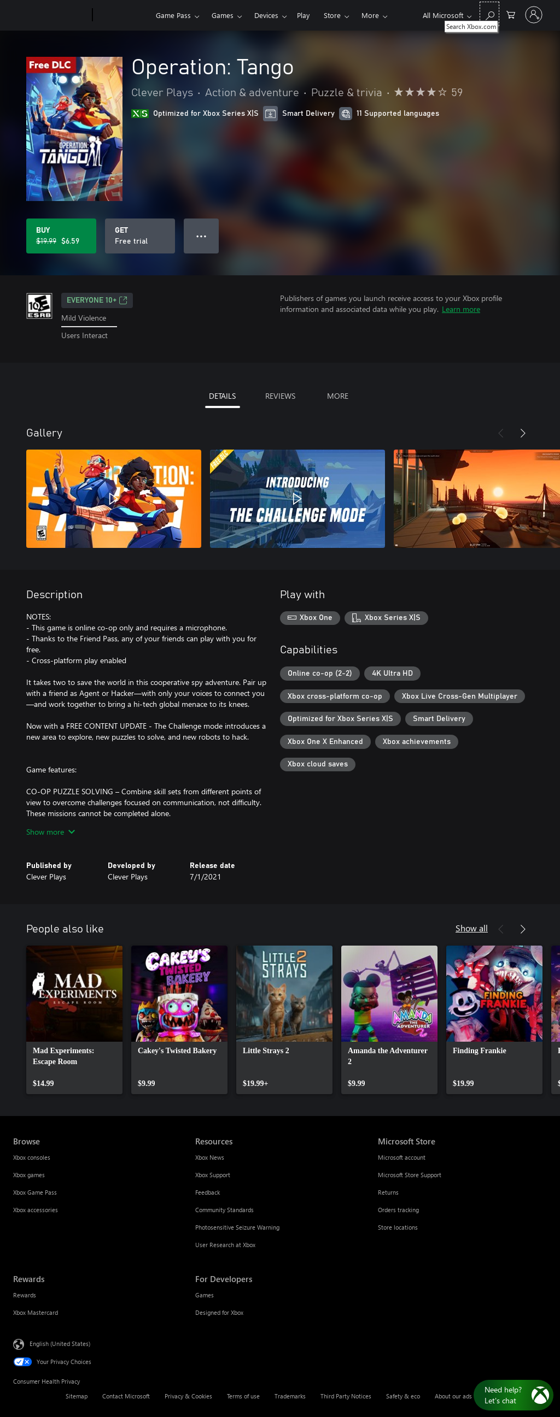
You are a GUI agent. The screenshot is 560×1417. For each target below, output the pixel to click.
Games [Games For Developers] (204, 1294)
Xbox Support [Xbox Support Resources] (212, 1174)
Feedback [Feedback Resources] (207, 1192)
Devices (266, 15)
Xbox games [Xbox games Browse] (29, 1174)
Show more (50, 831)
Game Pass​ (173, 15)
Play (303, 15)
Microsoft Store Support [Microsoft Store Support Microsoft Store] (409, 1174)
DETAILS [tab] (222, 396)
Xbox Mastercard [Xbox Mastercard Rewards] (35, 1312)
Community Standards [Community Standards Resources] (224, 1209)
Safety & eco (403, 1396)
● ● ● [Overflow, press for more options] (201, 236)
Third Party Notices (345, 1396)
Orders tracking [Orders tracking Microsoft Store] (398, 1209)
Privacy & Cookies (188, 1396)
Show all (472, 928)
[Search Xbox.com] (489, 14)
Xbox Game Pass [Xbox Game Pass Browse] (35, 1192)
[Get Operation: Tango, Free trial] (140, 236)
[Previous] (501, 433)
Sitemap (77, 1396)
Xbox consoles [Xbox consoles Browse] (31, 1157)
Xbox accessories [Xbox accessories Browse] (35, 1209)
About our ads (453, 1396)
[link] (74, 1020)
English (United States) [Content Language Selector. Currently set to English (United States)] (60, 1343)
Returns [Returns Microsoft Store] (388, 1192)
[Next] (523, 433)
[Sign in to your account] (534, 15)
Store (332, 15)
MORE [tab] (337, 396)
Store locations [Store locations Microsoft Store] (398, 1227)
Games (223, 15)
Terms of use (243, 1396)
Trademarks (290, 1396)
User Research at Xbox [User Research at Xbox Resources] (225, 1244)
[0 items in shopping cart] (510, 14)
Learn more (461, 309)
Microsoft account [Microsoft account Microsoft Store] (401, 1157)
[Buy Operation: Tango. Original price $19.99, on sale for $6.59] (61, 236)
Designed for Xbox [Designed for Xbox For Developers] (219, 1312)
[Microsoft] (50, 15)
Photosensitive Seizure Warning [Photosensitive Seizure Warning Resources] (237, 1227)
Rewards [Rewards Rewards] (24, 1294)
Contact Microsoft (126, 1396)
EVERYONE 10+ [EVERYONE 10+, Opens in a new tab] (97, 300)
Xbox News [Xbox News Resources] (209, 1157)
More (370, 15)
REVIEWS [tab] (280, 396)
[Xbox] (123, 15)
